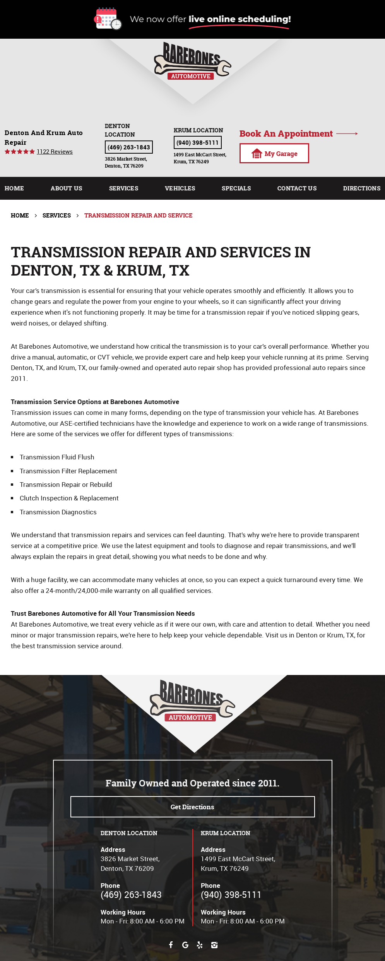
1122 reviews (55, 151)
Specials (236, 188)
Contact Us (297, 188)
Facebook (171, 945)
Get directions (192, 806)
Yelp (200, 945)
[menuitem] (14, 188)
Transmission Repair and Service (138, 215)
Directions (361, 188)
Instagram (214, 945)
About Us (66, 188)
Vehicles (180, 188)
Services (123, 188)
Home (14, 188)
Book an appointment (286, 133)
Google (185, 945)
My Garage (274, 153)
